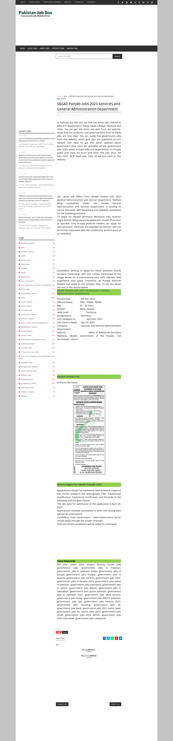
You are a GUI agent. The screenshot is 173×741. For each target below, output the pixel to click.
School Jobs (26, 376)
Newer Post (62, 723)
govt (23, 298)
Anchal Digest (27, 252)
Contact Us (79, 2)
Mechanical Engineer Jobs (33, 340)
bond (23, 273)
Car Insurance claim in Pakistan (36, 286)
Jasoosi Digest (27, 319)
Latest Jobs (26, 336)
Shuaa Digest (27, 380)
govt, (82, 120)
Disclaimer (91, 2)
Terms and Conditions (52, 2)
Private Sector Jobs (30, 353)
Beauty (24, 269)
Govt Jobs (32, 49)
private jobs (26, 348)
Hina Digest (26, 307)
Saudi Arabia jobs (29, 371)
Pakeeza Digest (28, 344)
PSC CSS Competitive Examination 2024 (136, 315)
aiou (23, 248)
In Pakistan (26, 311)
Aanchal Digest (28, 244)
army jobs (25, 261)
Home (23, 2)
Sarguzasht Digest (29, 367)
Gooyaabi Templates (61, 737)
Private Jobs (58, 49)
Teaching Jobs (27, 388)
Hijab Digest (26, 302)
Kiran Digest (27, 332)
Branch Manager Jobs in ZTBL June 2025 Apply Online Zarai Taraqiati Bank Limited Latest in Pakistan (36, 220)
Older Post (110, 723)
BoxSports (26, 277)
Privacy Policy (34, 2)
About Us (68, 2)
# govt (65, 651)
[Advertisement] (110, 25)
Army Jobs (45, 49)
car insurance (27, 282)
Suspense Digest (29, 384)
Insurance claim (29, 315)
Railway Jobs (27, 363)
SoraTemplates (34, 737)
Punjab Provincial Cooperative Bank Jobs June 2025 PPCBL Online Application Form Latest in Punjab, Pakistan (36, 179)
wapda (24, 397)
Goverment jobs (28, 294)
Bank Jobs (25, 265)
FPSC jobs (25, 290)
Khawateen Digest (29, 328)
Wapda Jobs (72, 49)
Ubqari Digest (27, 392)
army (23, 256)
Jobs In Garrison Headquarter (35, 323)
